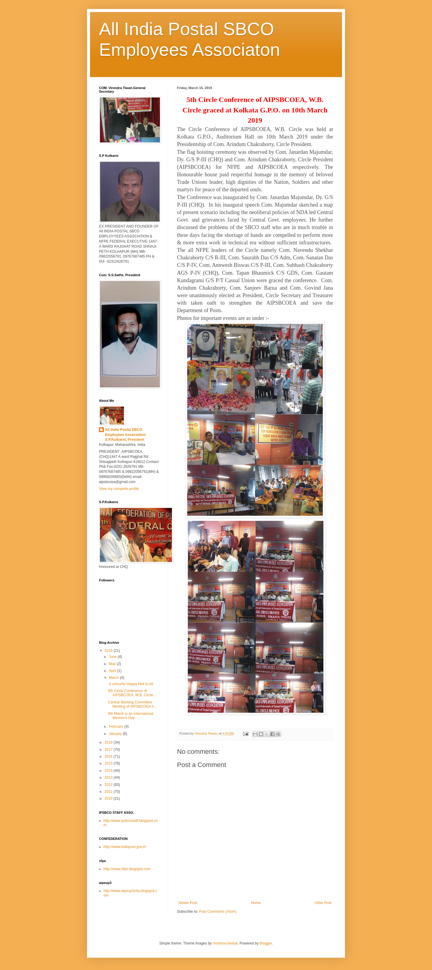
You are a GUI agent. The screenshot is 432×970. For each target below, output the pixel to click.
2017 (109, 750)
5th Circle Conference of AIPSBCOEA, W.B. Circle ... (132, 693)
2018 (109, 742)
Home (256, 903)
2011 (109, 791)
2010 (109, 798)
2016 (109, 756)
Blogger (266, 943)
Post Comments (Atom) (217, 911)
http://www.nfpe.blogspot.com (127, 869)
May (113, 664)
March (114, 678)
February (116, 726)
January (116, 734)
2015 (109, 763)
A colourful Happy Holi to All (130, 684)
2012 (109, 785)
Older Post (323, 903)
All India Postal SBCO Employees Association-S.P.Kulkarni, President (125, 435)
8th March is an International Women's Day (130, 716)
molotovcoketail (225, 943)
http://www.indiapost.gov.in (125, 847)
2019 (109, 651)
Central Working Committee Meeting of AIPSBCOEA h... (132, 704)
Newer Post (187, 903)
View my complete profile (119, 489)
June (113, 657)
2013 (109, 777)
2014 (109, 771)
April (113, 671)
